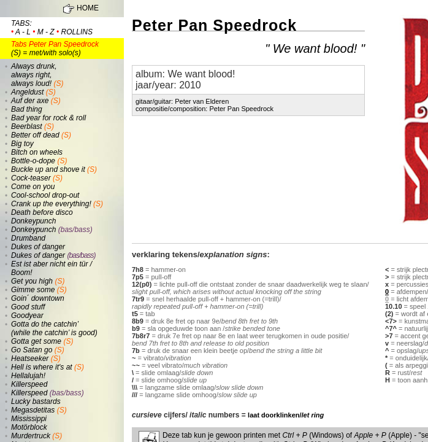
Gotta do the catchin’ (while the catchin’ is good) (54, 328)
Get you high (32, 281)
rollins (77, 32)
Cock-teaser (31, 178)
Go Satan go (31, 350)
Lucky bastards (36, 401)
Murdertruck (30, 436)
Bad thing (26, 109)
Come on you (33, 186)
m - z (46, 32)
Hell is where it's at (41, 367)
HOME (88, 8)
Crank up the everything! (51, 204)
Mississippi (29, 418)
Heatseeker (29, 358)
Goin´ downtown (37, 298)
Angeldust (27, 92)
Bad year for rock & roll (48, 118)
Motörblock (29, 427)
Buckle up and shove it (48, 169)
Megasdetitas (33, 410)
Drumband (28, 238)
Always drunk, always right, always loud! (34, 75)
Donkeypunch (33, 221)
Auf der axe (29, 100)
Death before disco (42, 212)
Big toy (22, 143)
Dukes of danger (38, 246)
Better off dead (35, 135)
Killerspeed (29, 384)
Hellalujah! (28, 375)
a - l (23, 32)
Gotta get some (36, 341)
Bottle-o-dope (33, 161)
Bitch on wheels (37, 152)
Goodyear (27, 315)
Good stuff (28, 307)
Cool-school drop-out (45, 195)
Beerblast (26, 126)
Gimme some (33, 289)
